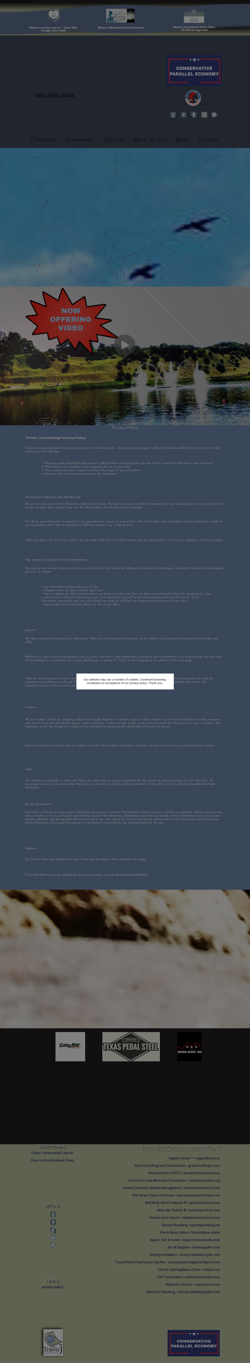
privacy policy (138, 683)
